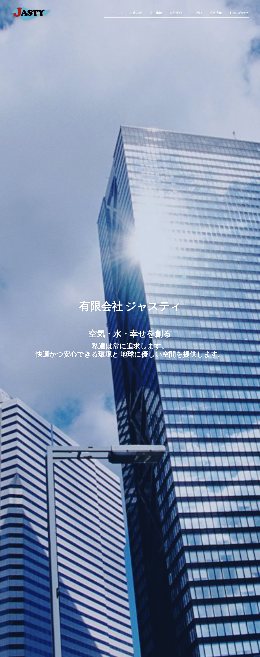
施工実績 (155, 12)
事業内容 (135, 12)
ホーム (117, 12)
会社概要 (175, 12)
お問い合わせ (238, 12)
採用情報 (215, 12)
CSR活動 (195, 12)
